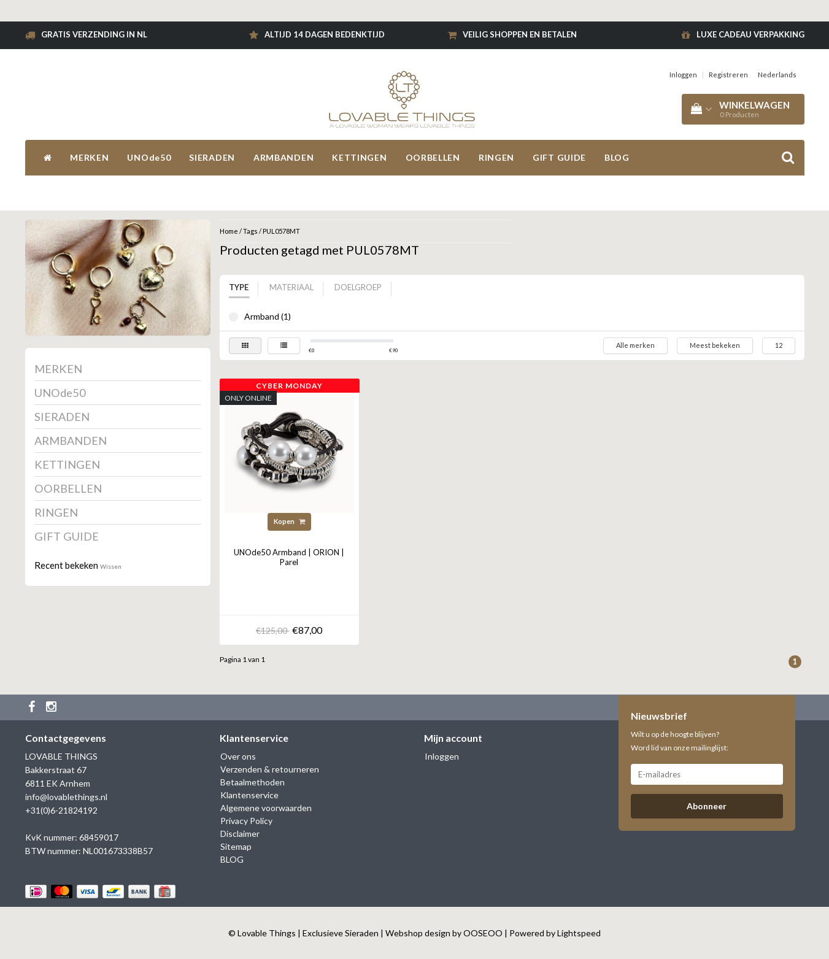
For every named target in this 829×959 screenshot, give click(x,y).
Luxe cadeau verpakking (750, 34)
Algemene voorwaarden (266, 808)
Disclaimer (240, 833)
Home (229, 231)
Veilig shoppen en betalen (520, 34)
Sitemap (236, 846)
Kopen (289, 521)
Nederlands (777, 75)
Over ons (238, 756)
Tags (250, 231)
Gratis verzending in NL (94, 34)
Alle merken (635, 345)
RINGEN (496, 157)
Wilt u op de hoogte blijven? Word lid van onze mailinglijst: (679, 741)
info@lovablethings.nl (66, 796)
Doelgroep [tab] (358, 287)
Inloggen (683, 75)
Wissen (110, 566)
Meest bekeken (715, 345)
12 (778, 345)
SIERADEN (212, 157)
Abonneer (707, 806)
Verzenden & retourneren (269, 769)
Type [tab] (239, 287)
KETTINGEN (359, 157)
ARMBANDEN (283, 157)
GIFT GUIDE (559, 157)
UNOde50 (149, 157)
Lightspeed (579, 933)
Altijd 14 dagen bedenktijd (324, 34)
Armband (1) (233, 317)
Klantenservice (249, 795)
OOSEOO (483, 933)
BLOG (617, 157)
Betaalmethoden (252, 782)
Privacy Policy (246, 820)
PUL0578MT (281, 231)
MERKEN (89, 157)
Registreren (728, 75)
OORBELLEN (433, 157)
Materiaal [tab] (291, 287)
